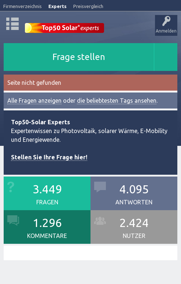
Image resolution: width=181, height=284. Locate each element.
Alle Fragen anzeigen (34, 100)
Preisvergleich (88, 6)
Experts (57, 6)
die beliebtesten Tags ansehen (116, 100)
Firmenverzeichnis (22, 6)
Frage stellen (78, 57)
